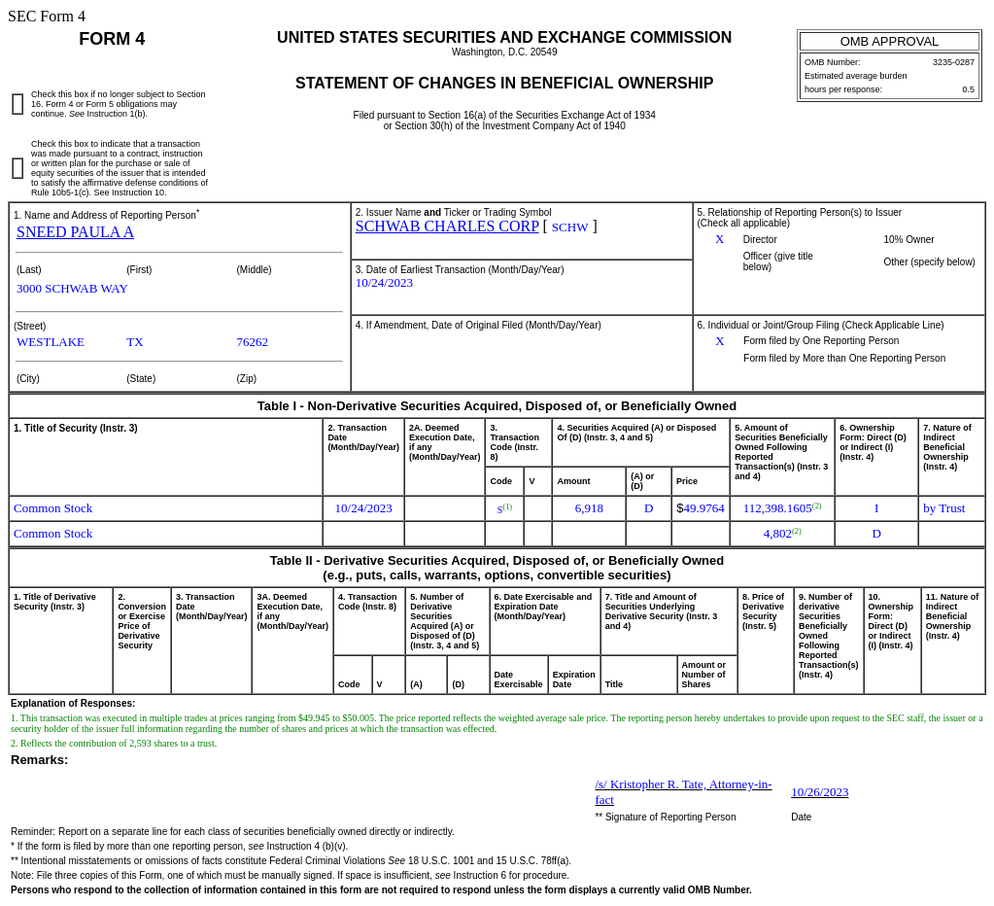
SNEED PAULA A (75, 232)
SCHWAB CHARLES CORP (447, 226)
